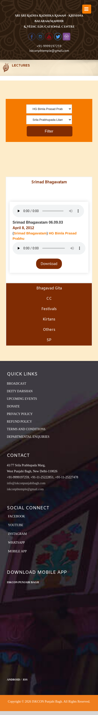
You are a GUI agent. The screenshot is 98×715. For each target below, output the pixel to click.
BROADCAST (16, 383)
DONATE (13, 406)
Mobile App (17, 551)
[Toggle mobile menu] (86, 9)
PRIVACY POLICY (20, 414)
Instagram (17, 534)
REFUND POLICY (19, 421)
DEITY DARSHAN (20, 391)
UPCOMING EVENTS (22, 399)
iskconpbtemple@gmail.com (49, 51)
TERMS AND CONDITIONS (26, 429)
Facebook (16, 516)
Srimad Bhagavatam (30, 233)
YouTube (15, 525)
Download (49, 263)
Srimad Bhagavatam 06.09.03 (38, 222)
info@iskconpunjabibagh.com (26, 483)
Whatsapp (16, 542)
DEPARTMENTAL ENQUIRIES (28, 436)
